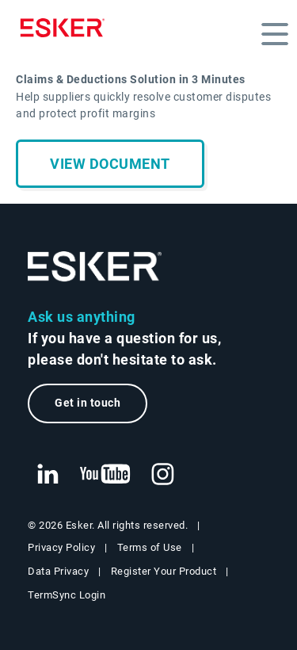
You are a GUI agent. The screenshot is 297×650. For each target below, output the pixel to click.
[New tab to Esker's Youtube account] (105, 475)
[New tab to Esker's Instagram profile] (163, 475)
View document (110, 163)
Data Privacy (58, 571)
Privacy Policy (61, 547)
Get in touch (87, 403)
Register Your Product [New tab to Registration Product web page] (164, 571)
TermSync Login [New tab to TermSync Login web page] (66, 595)
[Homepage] (66, 28)
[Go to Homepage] (95, 266)
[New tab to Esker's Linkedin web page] (47, 475)
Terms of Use (149, 547)
